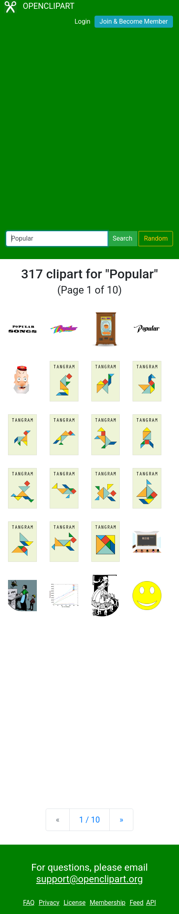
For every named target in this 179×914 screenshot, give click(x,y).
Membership (107, 902)
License (75, 902)
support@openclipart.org (89, 879)
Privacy (49, 902)
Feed (137, 902)
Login (82, 21)
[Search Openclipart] (57, 238)
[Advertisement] (89, 131)
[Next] (121, 820)
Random (156, 238)
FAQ (28, 902)
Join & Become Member (134, 21)
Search (122, 238)
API (151, 902)
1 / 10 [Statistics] (89, 820)
